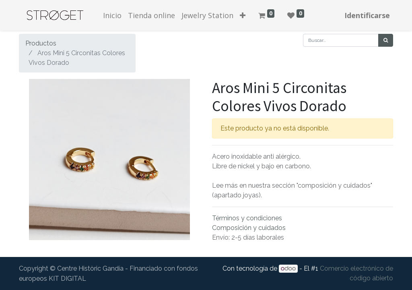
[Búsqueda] (385, 40)
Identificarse (367, 15)
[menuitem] (112, 15)
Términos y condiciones (247, 218)
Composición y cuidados (249, 228)
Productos (40, 43)
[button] (243, 15)
